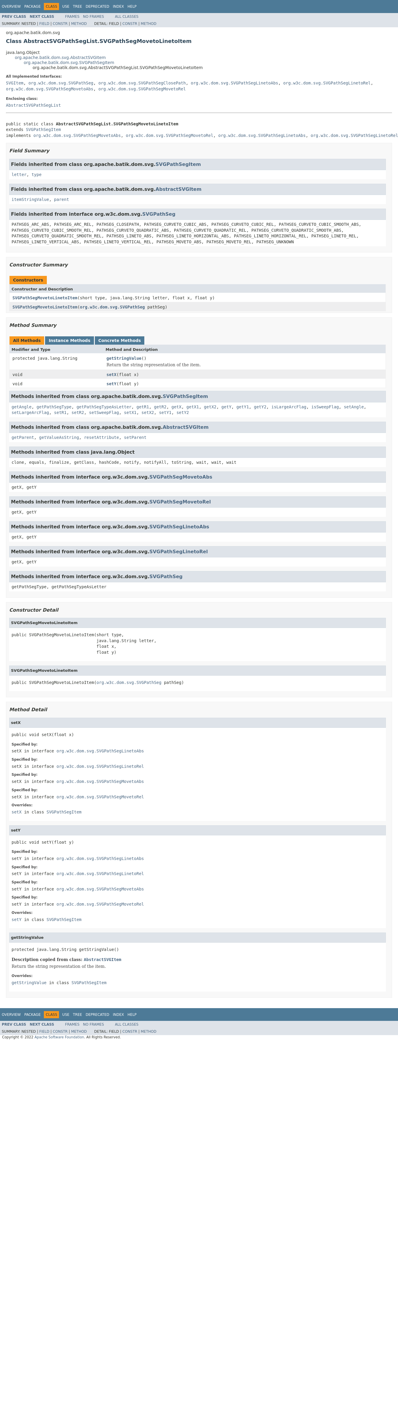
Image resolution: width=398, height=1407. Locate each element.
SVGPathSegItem (43, 129)
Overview (11, 6)
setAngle (354, 406)
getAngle (21, 406)
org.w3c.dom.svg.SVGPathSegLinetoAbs (234, 83)
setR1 (60, 412)
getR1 (142, 406)
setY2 (182, 412)
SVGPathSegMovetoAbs (180, 477)
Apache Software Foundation (59, 1037)
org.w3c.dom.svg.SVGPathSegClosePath (142, 83)
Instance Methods (69, 340)
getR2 (160, 406)
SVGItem (14, 83)
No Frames (93, 17)
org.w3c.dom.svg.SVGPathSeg (60, 83)
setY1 (165, 412)
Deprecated (97, 6)
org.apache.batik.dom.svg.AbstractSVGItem (60, 57)
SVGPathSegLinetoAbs (179, 527)
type (36, 174)
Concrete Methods (119, 340)
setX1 (130, 412)
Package (32, 6)
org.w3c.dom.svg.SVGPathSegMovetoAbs (49, 89)
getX (177, 406)
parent (61, 199)
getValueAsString (59, 437)
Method (79, 24)
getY (226, 406)
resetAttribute (101, 437)
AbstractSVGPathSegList (33, 105)
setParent (135, 437)
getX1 (192, 406)
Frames (72, 17)
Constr (60, 24)
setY (111, 383)
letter (19, 174)
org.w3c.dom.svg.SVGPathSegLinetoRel (327, 83)
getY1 (242, 406)
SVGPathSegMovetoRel (180, 502)
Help (132, 6)
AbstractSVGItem (179, 189)
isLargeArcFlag (288, 406)
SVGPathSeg (158, 214)
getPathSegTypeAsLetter (103, 406)
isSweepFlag (325, 406)
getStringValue (123, 358)
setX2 (147, 412)
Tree (77, 6)
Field (44, 24)
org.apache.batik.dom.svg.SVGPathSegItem (69, 62)
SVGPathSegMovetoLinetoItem (44, 297)
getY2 (260, 406)
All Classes (126, 17)
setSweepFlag (104, 412)
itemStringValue (30, 199)
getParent (23, 437)
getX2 (210, 406)
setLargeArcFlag (30, 412)
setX (111, 374)
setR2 (77, 412)
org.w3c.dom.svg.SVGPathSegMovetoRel (142, 89)
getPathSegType (53, 406)
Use (65, 6)
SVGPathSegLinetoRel (178, 551)
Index (118, 6)
